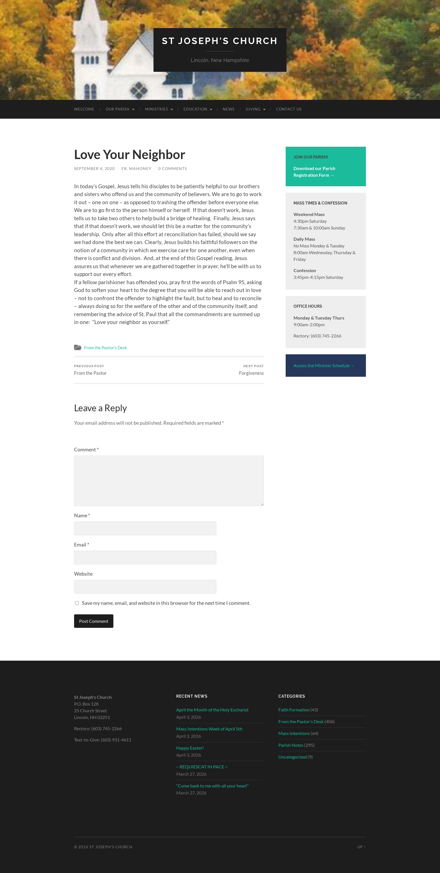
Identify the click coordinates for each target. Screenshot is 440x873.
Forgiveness (251, 370)
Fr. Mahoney (137, 168)
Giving (253, 109)
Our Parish (118, 109)
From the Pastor (90, 370)
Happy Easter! (190, 747)
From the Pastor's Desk (105, 347)
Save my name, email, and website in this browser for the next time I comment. (166, 603)
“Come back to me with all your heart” (212, 785)
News (229, 109)
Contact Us (289, 109)
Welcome (84, 109)
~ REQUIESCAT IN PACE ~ (202, 766)
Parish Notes (290, 745)
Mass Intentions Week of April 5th (209, 728)
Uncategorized (292, 756)
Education (195, 109)
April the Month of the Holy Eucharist (212, 709)
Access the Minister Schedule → (324, 365)
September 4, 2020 (94, 168)
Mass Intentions (294, 733)
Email (81, 544)
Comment (86, 449)
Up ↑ (362, 847)
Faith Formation (294, 709)
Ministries (156, 109)
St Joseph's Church (220, 41)
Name (82, 515)
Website (83, 574)
